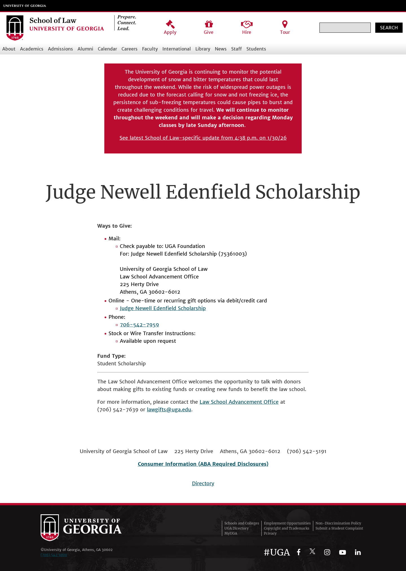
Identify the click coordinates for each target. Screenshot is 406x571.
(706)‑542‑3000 (54, 555)
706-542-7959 (139, 324)
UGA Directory (236, 528)
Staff (236, 49)
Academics (31, 49)
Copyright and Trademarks (286, 528)
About (9, 49)
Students (256, 49)
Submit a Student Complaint (339, 528)
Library (202, 49)
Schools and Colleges (241, 523)
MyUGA (230, 533)
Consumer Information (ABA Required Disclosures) (203, 464)
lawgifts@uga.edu (169, 409)
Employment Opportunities (287, 523)
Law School (214, 402)
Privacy (270, 533)
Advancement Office (254, 402)
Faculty (150, 49)
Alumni (85, 49)
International (176, 49)
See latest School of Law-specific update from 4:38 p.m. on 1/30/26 (203, 138)
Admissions (60, 49)
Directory (203, 483)
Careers (130, 49)
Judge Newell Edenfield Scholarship (163, 308)
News (221, 49)
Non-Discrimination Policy (338, 523)
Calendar (107, 49)
